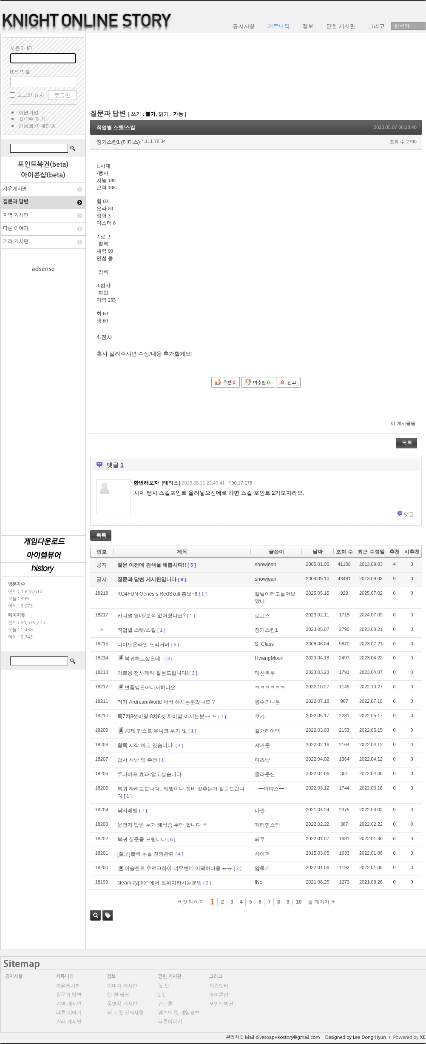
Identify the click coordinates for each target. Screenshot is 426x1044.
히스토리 (218, 986)
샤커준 (262, 745)
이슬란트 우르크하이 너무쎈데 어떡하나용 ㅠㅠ (175, 868)
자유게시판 (15, 188)
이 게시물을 (403, 423)
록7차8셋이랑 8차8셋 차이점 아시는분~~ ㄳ (167, 716)
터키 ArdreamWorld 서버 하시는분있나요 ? (166, 702)
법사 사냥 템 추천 (137, 760)
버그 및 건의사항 (125, 1012)
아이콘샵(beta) (43, 175)
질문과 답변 (15, 201)
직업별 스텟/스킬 (116, 128)
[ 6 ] (182, 579)
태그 (107, 915)
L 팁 (162, 995)
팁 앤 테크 (118, 995)
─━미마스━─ (271, 789)
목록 (407, 443)
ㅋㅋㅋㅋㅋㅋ (270, 687)
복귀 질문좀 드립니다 (141, 839)
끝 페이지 (321, 902)
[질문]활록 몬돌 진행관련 (145, 854)
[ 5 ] (191, 565)
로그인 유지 (30, 94)
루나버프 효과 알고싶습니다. (150, 774)
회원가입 (28, 112)
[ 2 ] (237, 868)
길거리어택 (267, 731)
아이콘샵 (218, 995)
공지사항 (14, 976)
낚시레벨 (127, 810)
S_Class (264, 644)
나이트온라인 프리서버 (143, 645)
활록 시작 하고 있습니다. (145, 745)
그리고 (215, 976)
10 (298, 902)
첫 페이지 (191, 902)
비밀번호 (20, 71)
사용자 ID (21, 47)
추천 (394, 552)
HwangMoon (269, 658)
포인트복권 (221, 1004)
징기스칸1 (108, 142)
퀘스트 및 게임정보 (178, 1012)
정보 (111, 976)
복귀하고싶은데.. (141, 659)
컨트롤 (165, 1004)
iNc (258, 882)
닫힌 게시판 (170, 976)
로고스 (262, 616)
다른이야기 (170, 1021)
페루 (260, 839)
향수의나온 (267, 702)
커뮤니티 (65, 976)
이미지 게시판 (122, 986)
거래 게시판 (15, 241)
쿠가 (260, 716)
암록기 (262, 868)
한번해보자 (146, 483)
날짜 (317, 552)
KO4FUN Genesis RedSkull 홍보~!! (157, 594)
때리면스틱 (267, 825)
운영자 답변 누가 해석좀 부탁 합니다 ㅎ (162, 825)
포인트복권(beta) (43, 164)
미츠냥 (262, 760)
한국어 (401, 26)
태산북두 (265, 673)
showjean (265, 565)
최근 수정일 (371, 552)
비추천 (412, 552)
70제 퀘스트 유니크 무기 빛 (153, 731)
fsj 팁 (164, 986)
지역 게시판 (15, 215)
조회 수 (344, 552)
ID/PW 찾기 (31, 118)
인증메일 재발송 (37, 125)
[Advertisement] (43, 399)
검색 (95, 915)
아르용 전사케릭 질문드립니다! (152, 673)
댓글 (409, 514)
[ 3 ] (168, 658)
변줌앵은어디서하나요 (147, 687)
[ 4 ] (179, 745)
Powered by (409, 1037)
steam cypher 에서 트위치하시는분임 (159, 883)
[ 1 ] (203, 593)
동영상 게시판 (122, 1004)
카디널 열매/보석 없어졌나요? (151, 616)
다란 (260, 810)
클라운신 (265, 774)
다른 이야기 (15, 228)
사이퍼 (262, 854)
